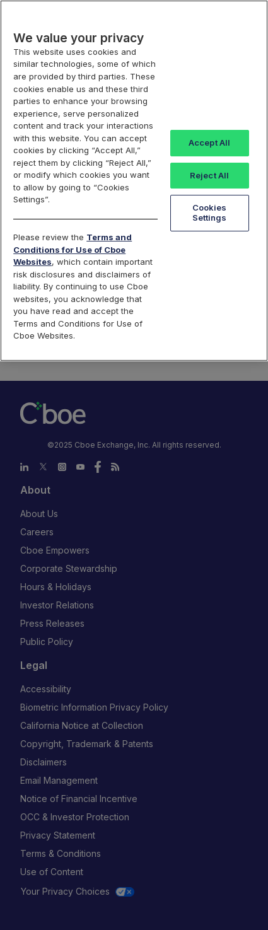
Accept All (209, 142)
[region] (134, 180)
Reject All (209, 175)
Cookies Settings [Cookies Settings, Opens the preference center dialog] (209, 212)
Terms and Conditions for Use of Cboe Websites (72, 249)
